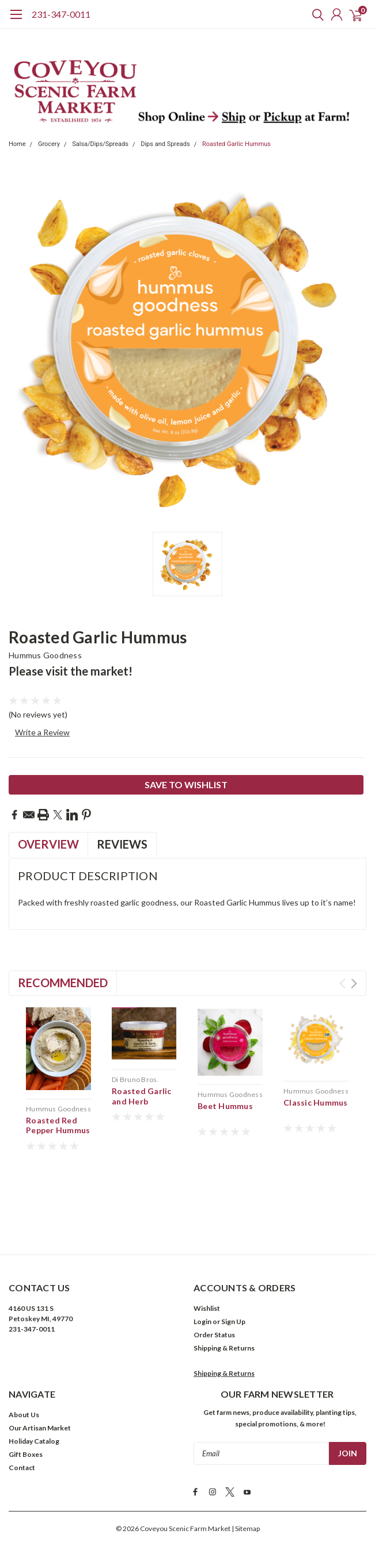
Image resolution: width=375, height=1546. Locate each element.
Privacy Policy (193, 1503)
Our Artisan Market (40, 1359)
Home (17, 144)
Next (354, 983)
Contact (22, 1398)
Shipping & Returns (224, 1279)
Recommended (63, 982)
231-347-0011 (61, 14)
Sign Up (233, 1252)
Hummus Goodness (45, 655)
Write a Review (42, 732)
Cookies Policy (245, 1503)
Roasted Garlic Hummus (236, 144)
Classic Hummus (315, 1102)
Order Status (214, 1265)
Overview (48, 844)
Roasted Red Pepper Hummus (58, 1125)
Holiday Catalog (34, 1372)
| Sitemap (246, 1457)
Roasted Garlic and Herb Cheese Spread (142, 1101)
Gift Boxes (26, 1385)
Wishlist (207, 1239)
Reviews (122, 844)
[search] (315, 14)
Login (202, 1252)
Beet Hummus (225, 1106)
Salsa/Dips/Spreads (100, 144)
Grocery (49, 144)
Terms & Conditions (131, 1503)
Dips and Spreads (165, 144)
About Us (24, 1345)
